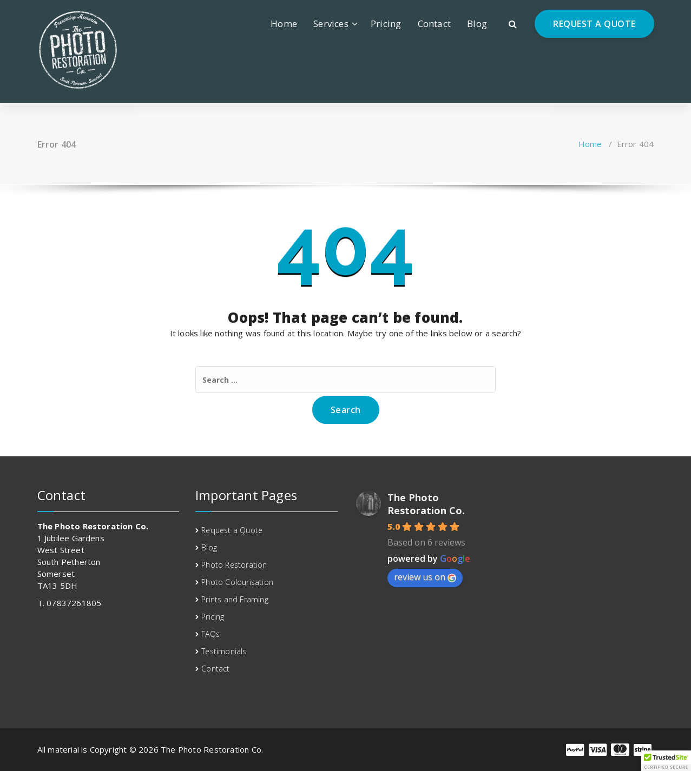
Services (330, 23)
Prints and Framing (234, 599)
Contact (434, 23)
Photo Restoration (234, 565)
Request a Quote (231, 530)
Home (284, 23)
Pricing (386, 23)
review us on (425, 577)
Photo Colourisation (237, 582)
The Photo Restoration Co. (426, 504)
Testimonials (223, 651)
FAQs (210, 634)
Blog (477, 23)
